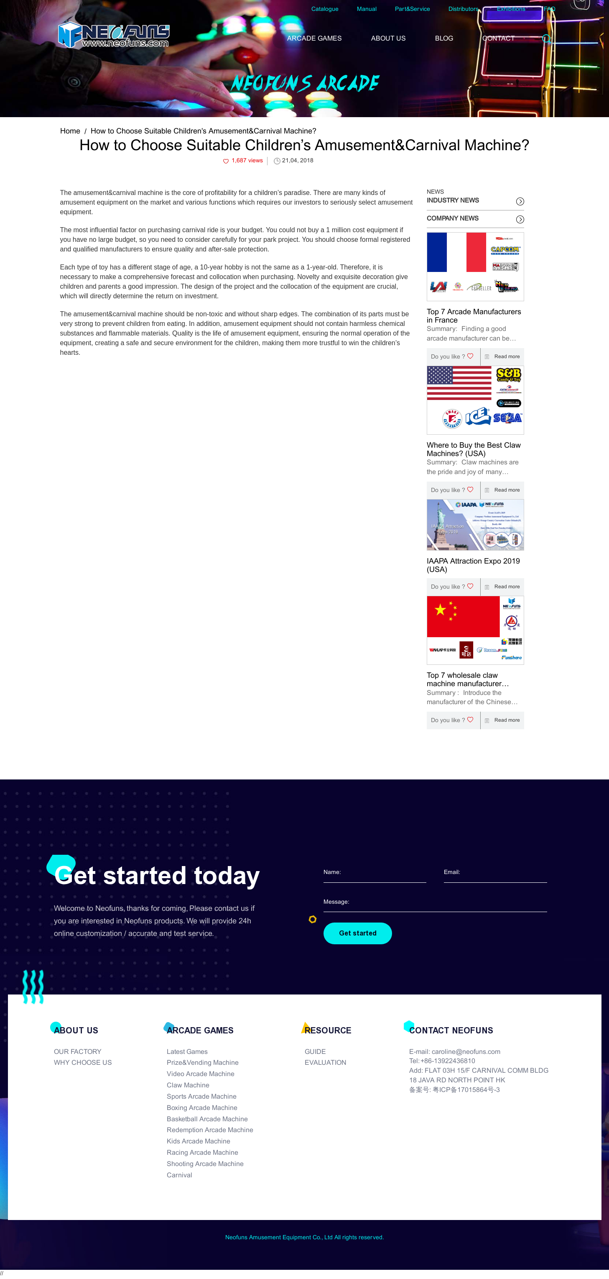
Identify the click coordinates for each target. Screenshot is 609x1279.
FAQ (549, 9)
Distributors (463, 9)
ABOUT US (388, 39)
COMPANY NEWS (453, 219)
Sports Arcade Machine (202, 1097)
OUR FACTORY (78, 1052)
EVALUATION (326, 1064)
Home (70, 131)
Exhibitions (511, 9)
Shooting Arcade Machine (205, 1165)
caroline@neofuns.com (466, 1052)
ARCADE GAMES (314, 39)
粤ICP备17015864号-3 (466, 1091)
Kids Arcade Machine (198, 1142)
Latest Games (187, 1052)
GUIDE (315, 1052)
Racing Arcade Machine (202, 1154)
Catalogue (325, 9)
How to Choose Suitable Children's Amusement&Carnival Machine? (203, 131)
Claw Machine (188, 1086)
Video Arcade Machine (200, 1075)
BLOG (444, 39)
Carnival (179, 1176)
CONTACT (498, 39)
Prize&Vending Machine (203, 1064)
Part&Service (412, 9)
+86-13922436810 (447, 1062)
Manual (367, 9)
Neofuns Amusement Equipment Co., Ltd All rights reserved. (304, 1238)
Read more (500, 356)
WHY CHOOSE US (83, 1064)
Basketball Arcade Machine (207, 1120)
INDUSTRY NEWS (453, 201)
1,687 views (247, 161)
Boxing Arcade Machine (202, 1109)
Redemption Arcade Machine (210, 1131)
